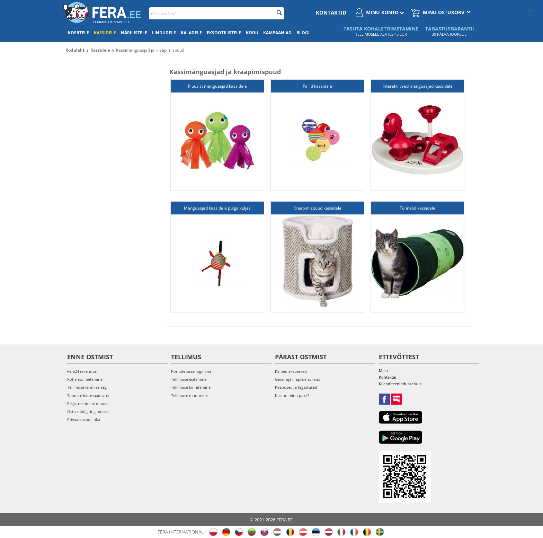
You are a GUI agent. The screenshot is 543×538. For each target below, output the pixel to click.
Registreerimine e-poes (87, 403)
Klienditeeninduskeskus (400, 383)
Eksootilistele (224, 33)
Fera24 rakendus (82, 371)
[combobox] (216, 13)
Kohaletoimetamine (85, 379)
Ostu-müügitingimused (88, 411)
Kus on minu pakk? (292, 395)
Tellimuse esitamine (188, 379)
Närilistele (134, 33)
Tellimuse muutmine (189, 395)
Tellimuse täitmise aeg (87, 387)
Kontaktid (331, 12)
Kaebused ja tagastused (296, 387)
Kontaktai (387, 377)
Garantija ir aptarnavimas (297, 379)
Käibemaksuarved (291, 371)
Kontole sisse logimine (191, 371)
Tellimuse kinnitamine (191, 387)
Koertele (78, 33)
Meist (384, 370)
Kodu (252, 33)
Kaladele (191, 33)
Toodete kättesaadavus (88, 395)
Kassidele (105, 33)
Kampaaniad (277, 33)
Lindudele (164, 33)
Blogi (303, 33)
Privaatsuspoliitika (83, 419)
